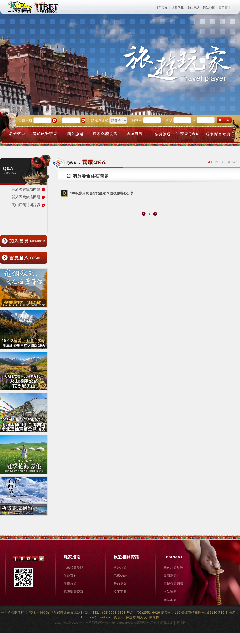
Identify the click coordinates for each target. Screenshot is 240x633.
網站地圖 (209, 7)
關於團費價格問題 (26, 197)
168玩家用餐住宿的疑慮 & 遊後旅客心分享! (102, 193)
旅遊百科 (70, 575)
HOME (216, 162)
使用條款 (153, 622)
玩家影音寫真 (74, 592)
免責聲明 (140, 622)
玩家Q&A (120, 575)
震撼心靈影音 (174, 583)
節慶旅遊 (70, 583)
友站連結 (193, 7)
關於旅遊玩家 (174, 567)
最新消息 (170, 575)
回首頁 (223, 7)
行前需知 (161, 7)
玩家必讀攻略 (74, 567)
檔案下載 (177, 7)
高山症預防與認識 (26, 205)
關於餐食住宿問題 (26, 189)
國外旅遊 (120, 567)
